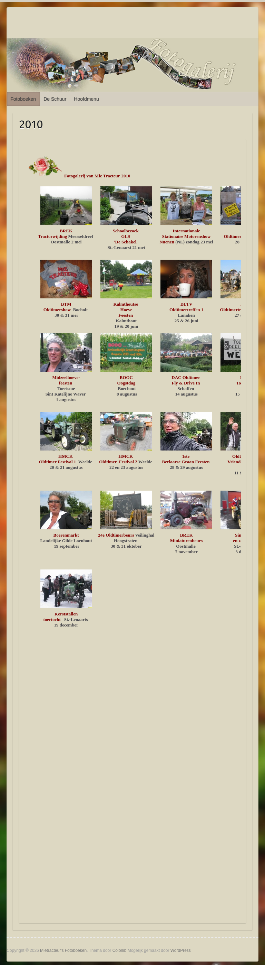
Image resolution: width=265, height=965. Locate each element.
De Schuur (54, 99)
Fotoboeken (23, 99)
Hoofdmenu (86, 99)
